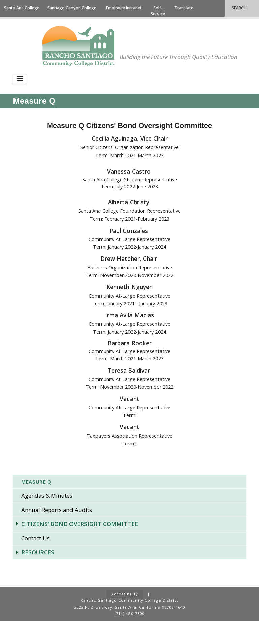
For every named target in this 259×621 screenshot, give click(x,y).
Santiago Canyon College (71, 8)
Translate (183, 8)
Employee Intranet (124, 8)
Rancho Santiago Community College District (78, 46)
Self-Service (158, 11)
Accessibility (124, 593)
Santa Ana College (21, 8)
